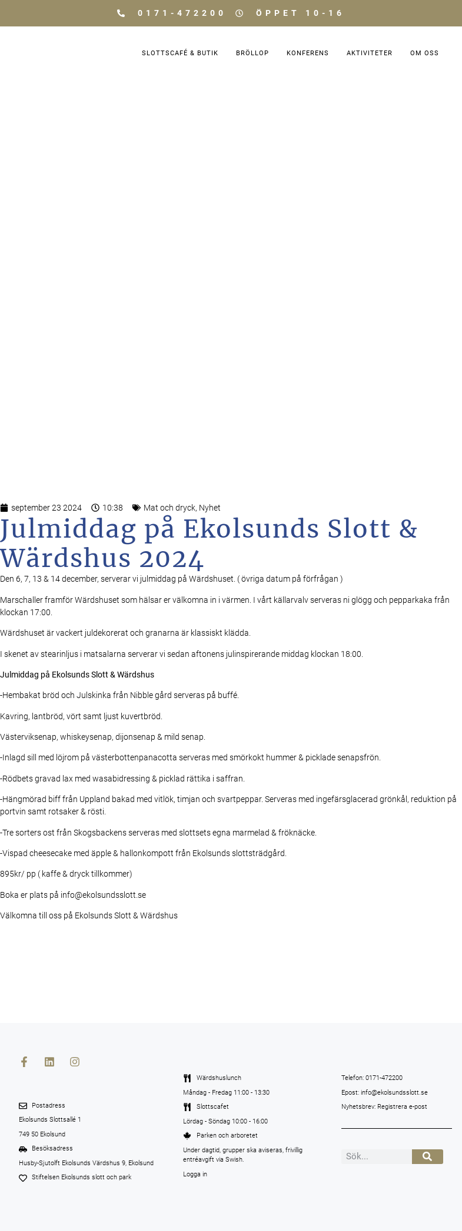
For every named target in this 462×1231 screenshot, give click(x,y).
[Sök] (427, 1156)
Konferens (308, 53)
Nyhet (210, 507)
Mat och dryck (169, 507)
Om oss (424, 53)
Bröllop (252, 53)
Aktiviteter (370, 53)
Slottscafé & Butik (180, 53)
